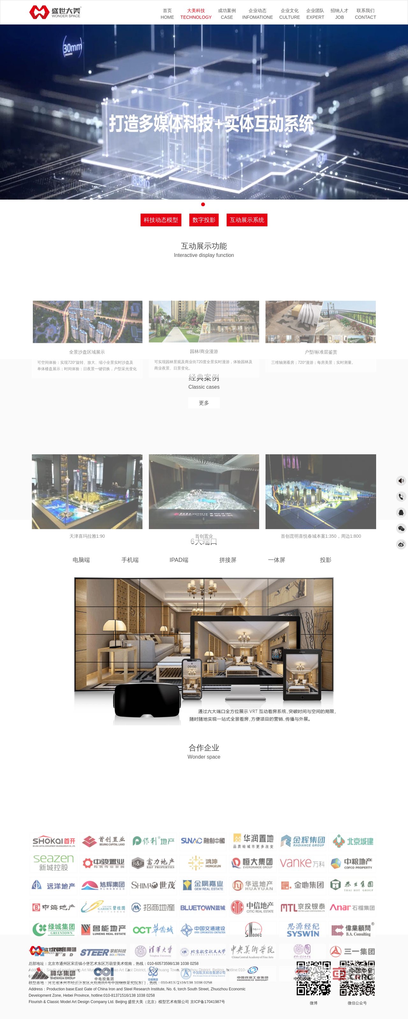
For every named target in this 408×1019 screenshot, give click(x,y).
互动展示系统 (247, 220)
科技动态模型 (161, 220)
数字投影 (204, 220)
